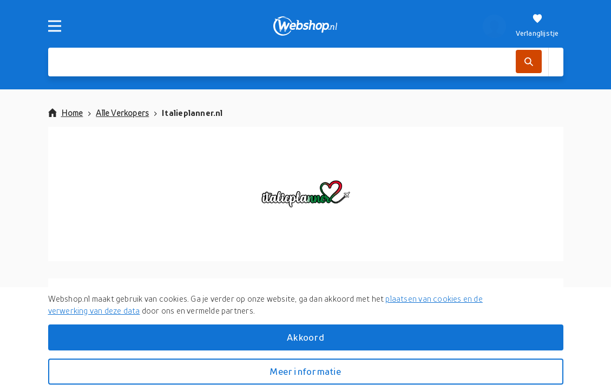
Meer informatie (305, 371)
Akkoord (305, 337)
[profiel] (494, 26)
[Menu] (54, 26)
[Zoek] (528, 61)
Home (65, 113)
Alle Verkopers (122, 113)
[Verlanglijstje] (537, 26)
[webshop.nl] (305, 26)
